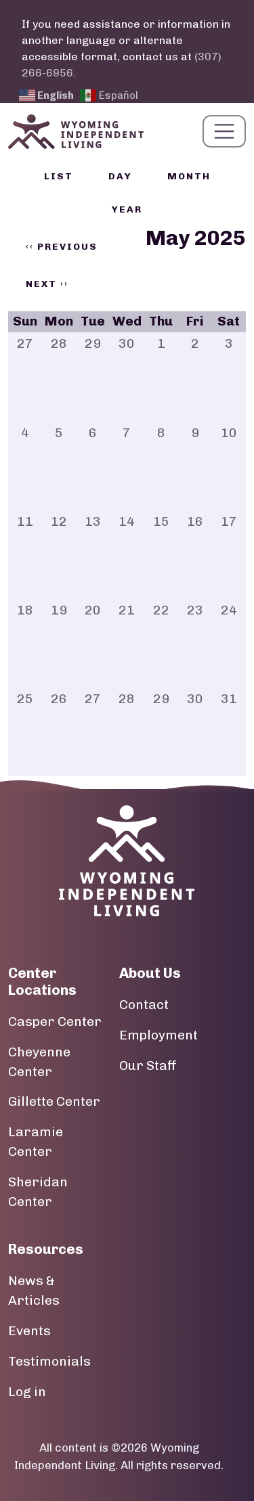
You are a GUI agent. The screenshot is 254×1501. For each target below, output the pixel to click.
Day (120, 176)
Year (127, 209)
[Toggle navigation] (224, 131)
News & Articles (34, 1290)
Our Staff (148, 1065)
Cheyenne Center (39, 1061)
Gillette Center (54, 1101)
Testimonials (49, 1361)
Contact (144, 1004)
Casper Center (55, 1021)
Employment (158, 1035)
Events (29, 1331)
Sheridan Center (38, 1191)
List (58, 176)
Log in (27, 1391)
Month (189, 176)
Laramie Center (35, 1141)
